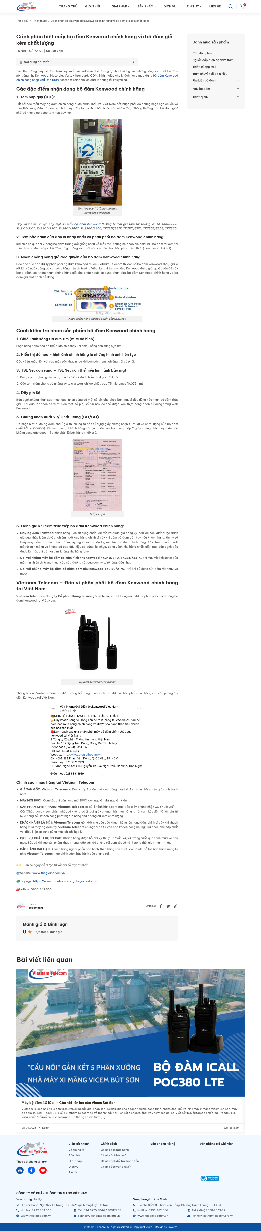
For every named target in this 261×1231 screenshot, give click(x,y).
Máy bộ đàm (201, 89)
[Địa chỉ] (72, 1205)
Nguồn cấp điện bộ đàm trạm (212, 60)
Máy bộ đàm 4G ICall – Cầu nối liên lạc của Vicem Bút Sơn (68, 1103)
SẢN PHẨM (146, 6)
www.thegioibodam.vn (48, 873)
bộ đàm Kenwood (87, 224)
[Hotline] (43, 1210)
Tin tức (73, 1172)
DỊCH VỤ (171, 6)
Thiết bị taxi (200, 97)
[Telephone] (101, 1210)
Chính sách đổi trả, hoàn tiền (120, 1161)
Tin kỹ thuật (39, 20)
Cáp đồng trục (202, 53)
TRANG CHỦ (68, 6)
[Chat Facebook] (31, 1170)
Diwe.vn (172, 1227)
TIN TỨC (194, 6)
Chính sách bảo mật (114, 1155)
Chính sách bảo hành (115, 1150)
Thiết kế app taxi (204, 67)
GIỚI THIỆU (94, 6)
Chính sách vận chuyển (116, 1166)
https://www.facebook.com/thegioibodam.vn (65, 881)
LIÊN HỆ (215, 6)
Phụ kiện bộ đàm (204, 80)
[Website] (20, 1170)
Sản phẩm (75, 1155)
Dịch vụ (73, 1166)
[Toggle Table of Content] (76, 62)
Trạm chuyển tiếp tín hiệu (209, 74)
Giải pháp (75, 1161)
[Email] (101, 1216)
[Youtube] (43, 1170)
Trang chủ (22, 20)
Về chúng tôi (77, 1150)
